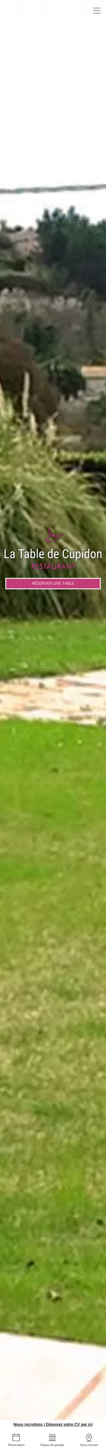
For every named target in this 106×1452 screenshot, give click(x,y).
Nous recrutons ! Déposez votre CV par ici (52, 1424)
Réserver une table (53, 583)
